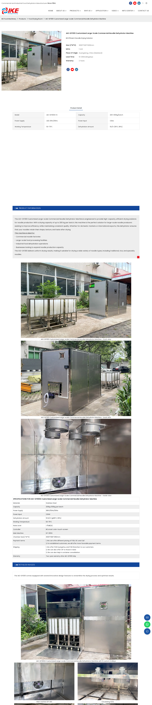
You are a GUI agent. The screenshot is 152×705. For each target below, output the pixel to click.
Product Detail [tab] (76, 108)
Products (22, 19)
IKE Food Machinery (9, 19)
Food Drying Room (36, 19)
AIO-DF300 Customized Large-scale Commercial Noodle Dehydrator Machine (75, 19)
